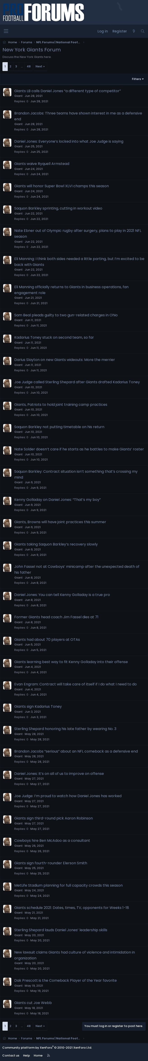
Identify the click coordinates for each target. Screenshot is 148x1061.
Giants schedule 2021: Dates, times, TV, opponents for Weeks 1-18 (71, 907)
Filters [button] (136, 79)
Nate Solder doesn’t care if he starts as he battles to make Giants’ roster (79, 449)
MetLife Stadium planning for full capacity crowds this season (68, 885)
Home (38, 1055)
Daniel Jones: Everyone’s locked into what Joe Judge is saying (68, 141)
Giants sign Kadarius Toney (38, 706)
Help (26, 1055)
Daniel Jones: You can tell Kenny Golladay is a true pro (62, 594)
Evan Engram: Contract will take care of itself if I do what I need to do (75, 684)
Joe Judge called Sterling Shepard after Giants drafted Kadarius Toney (77, 382)
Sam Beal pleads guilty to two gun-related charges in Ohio (66, 315)
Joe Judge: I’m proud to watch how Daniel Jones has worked (68, 796)
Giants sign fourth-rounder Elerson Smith (50, 863)
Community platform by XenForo (47, 1047)
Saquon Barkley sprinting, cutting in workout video (58, 208)
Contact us (10, 1055)
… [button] (22, 66)
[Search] (142, 31)
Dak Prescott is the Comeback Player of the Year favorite (65, 980)
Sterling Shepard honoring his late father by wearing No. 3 (65, 728)
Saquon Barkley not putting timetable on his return (59, 426)
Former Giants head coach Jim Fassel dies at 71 (56, 617)
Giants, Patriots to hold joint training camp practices (60, 404)
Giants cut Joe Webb (33, 1002)
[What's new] (133, 31)
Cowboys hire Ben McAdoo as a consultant (52, 840)
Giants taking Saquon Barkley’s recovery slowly (56, 544)
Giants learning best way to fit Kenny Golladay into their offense (71, 661)
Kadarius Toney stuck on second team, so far (54, 337)
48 (29, 66)
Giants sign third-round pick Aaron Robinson (53, 818)
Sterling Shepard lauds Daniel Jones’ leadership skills (60, 930)
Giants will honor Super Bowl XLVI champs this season (61, 186)
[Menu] (6, 31)
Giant (18, 96)
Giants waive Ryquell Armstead (41, 163)
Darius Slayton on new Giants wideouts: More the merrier (64, 359)
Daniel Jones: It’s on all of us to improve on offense (59, 773)
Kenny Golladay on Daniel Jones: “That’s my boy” (57, 499)
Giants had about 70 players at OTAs (47, 639)
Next (39, 66)
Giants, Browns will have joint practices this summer (60, 522)
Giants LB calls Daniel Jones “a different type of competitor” (67, 91)
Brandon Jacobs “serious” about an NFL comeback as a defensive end (76, 751)
